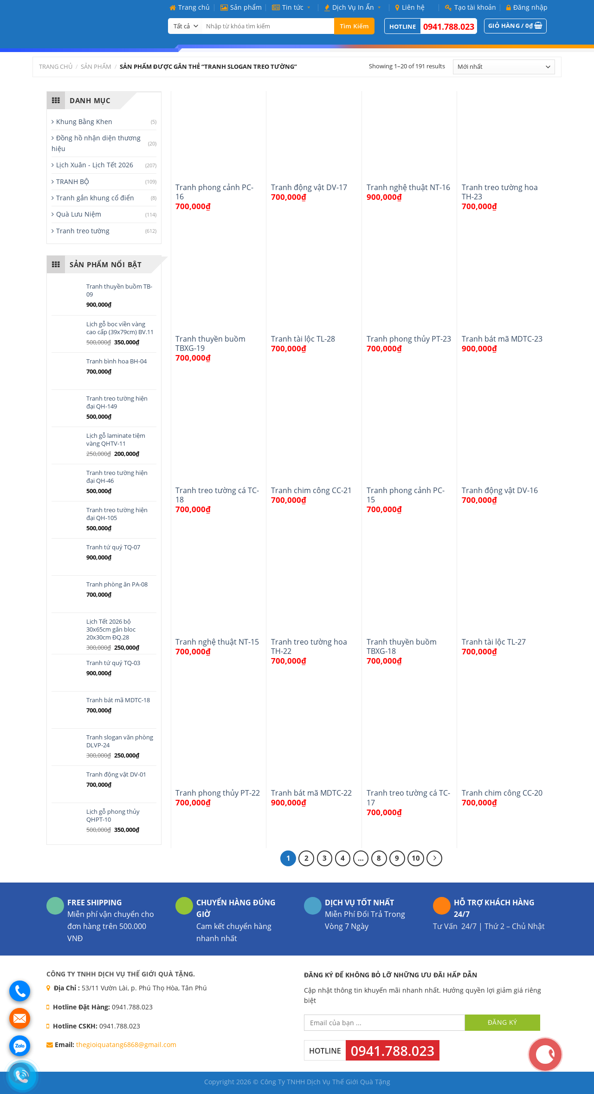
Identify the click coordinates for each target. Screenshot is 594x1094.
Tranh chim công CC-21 (311, 490)
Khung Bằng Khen (84, 121)
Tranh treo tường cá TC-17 (408, 797)
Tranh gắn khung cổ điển (95, 197)
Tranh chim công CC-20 (502, 792)
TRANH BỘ (72, 181)
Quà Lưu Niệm (78, 214)
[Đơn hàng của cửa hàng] (504, 66)
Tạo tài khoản (470, 7)
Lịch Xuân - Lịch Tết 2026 (94, 164)
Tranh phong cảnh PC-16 (214, 192)
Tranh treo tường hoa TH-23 (500, 192)
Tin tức (293, 7)
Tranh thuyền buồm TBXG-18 (402, 646)
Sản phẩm (241, 7)
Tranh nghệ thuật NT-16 (408, 187)
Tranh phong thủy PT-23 (409, 338)
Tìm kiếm (354, 26)
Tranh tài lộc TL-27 (494, 641)
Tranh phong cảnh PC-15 (406, 495)
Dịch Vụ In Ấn (354, 7)
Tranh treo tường (83, 230)
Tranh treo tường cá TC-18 (217, 495)
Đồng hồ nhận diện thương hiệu (96, 142)
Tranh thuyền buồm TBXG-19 (210, 343)
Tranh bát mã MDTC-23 (502, 338)
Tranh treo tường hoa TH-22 (309, 646)
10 (416, 858)
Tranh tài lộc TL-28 (303, 338)
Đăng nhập (527, 7)
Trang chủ (189, 7)
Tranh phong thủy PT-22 (217, 792)
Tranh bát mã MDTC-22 (311, 792)
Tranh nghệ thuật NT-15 (217, 641)
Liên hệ (410, 7)
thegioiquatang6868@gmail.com (126, 1044)
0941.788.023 (448, 26)
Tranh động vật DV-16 (500, 490)
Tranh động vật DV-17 (309, 187)
